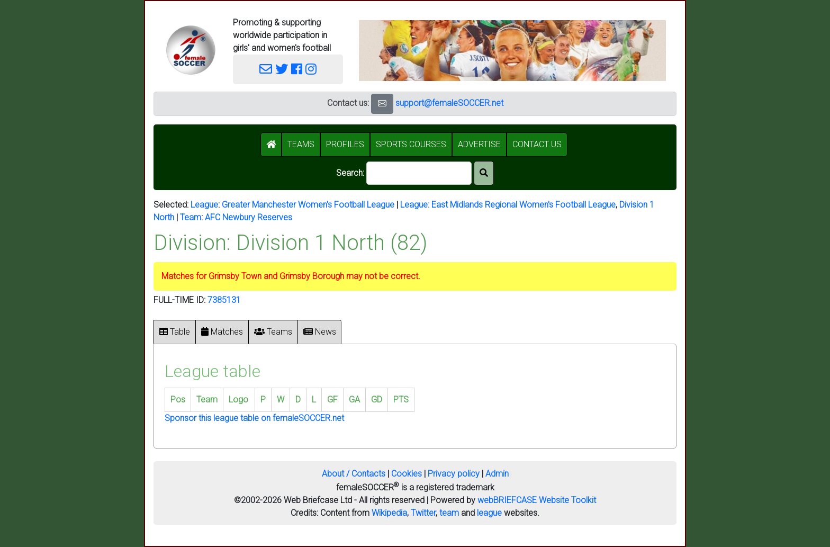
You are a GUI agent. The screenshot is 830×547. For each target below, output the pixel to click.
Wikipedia (389, 513)
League (204, 205)
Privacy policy (454, 474)
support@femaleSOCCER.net (449, 103)
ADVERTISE (479, 144)
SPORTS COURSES (411, 144)
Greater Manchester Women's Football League (308, 205)
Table (174, 332)
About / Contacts (353, 474)
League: (415, 205)
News (319, 332)
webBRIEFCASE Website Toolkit (536, 500)
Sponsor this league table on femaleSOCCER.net (254, 418)
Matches (222, 332)
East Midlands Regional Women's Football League (523, 205)
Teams (273, 332)
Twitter (423, 513)
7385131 (224, 300)
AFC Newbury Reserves (248, 217)
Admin (497, 474)
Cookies (406, 474)
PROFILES (345, 144)
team (449, 513)
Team (190, 217)
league (489, 513)
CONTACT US (537, 144)
